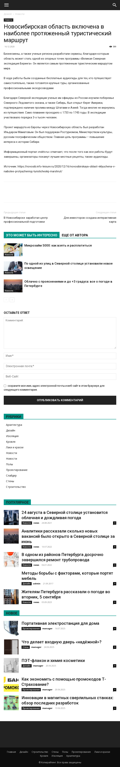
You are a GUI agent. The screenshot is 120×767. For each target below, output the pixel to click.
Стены (10, 481)
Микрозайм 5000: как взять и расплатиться (58, 245)
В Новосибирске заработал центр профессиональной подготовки (26, 219)
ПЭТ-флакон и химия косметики (53, 660)
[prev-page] (6, 299)
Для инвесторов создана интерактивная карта (90, 219)
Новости (20, 14)
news (36, 522)
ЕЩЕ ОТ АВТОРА (75, 235)
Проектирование (17, 470)
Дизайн (10, 430)
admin (36, 583)
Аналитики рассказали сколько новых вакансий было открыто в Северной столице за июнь (68, 536)
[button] (6, 5)
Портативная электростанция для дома (60, 623)
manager (47, 628)
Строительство (16, 487)
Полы (9, 464)
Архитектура (14, 425)
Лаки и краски (14, 447)
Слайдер (11, 475)
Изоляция (12, 436)
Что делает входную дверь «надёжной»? (61, 642)
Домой (8, 14)
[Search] (115, 5)
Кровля (10, 441)
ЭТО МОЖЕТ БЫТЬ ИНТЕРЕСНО (31, 235)
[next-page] (12, 299)
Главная (11, 751)
